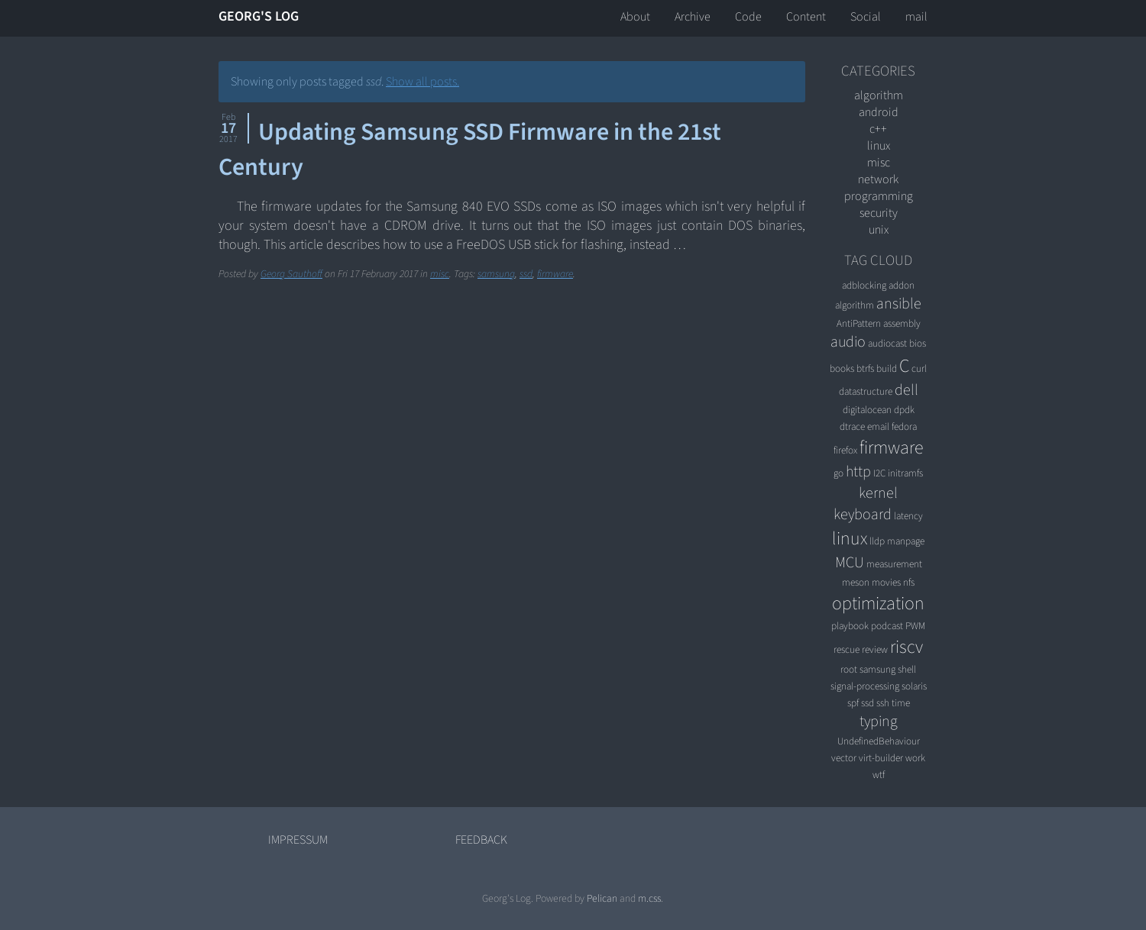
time (901, 703)
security (879, 213)
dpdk (904, 409)
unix (879, 229)
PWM (915, 625)
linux (878, 145)
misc (439, 273)
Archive (693, 16)
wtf (878, 774)
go (838, 473)
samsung (496, 273)
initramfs (905, 473)
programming (878, 196)
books (842, 368)
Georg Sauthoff (291, 273)
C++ (878, 129)
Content (806, 16)
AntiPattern (859, 323)
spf (853, 703)
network (878, 179)
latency (908, 516)
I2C (879, 473)
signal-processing (864, 686)
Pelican (602, 898)
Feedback (481, 840)
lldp (877, 541)
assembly (902, 323)
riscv (906, 647)
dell (906, 390)
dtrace (852, 426)
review (875, 649)
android (878, 112)
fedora (904, 426)
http (858, 472)
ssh (882, 703)
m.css (649, 898)
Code (748, 16)
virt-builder (881, 758)
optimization (878, 603)
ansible (898, 304)
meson (855, 582)
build (886, 368)
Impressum (298, 840)
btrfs (865, 368)
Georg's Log (259, 16)
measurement (894, 564)
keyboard (863, 514)
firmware (555, 273)
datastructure (865, 391)
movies (886, 582)
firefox (845, 450)
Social (865, 16)
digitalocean (867, 409)
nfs (909, 582)
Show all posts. (422, 81)
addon (902, 285)
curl (919, 368)
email (878, 426)
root (848, 669)
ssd (526, 273)
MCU (849, 562)
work (915, 758)
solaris (914, 686)
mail (916, 16)
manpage (905, 541)
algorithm (878, 95)
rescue (847, 649)
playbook (850, 625)
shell (907, 669)
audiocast (887, 343)
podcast (887, 625)
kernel (878, 493)
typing (879, 721)
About (635, 16)
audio (848, 342)
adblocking (864, 285)
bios (917, 343)
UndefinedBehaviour (878, 741)
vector (843, 758)
